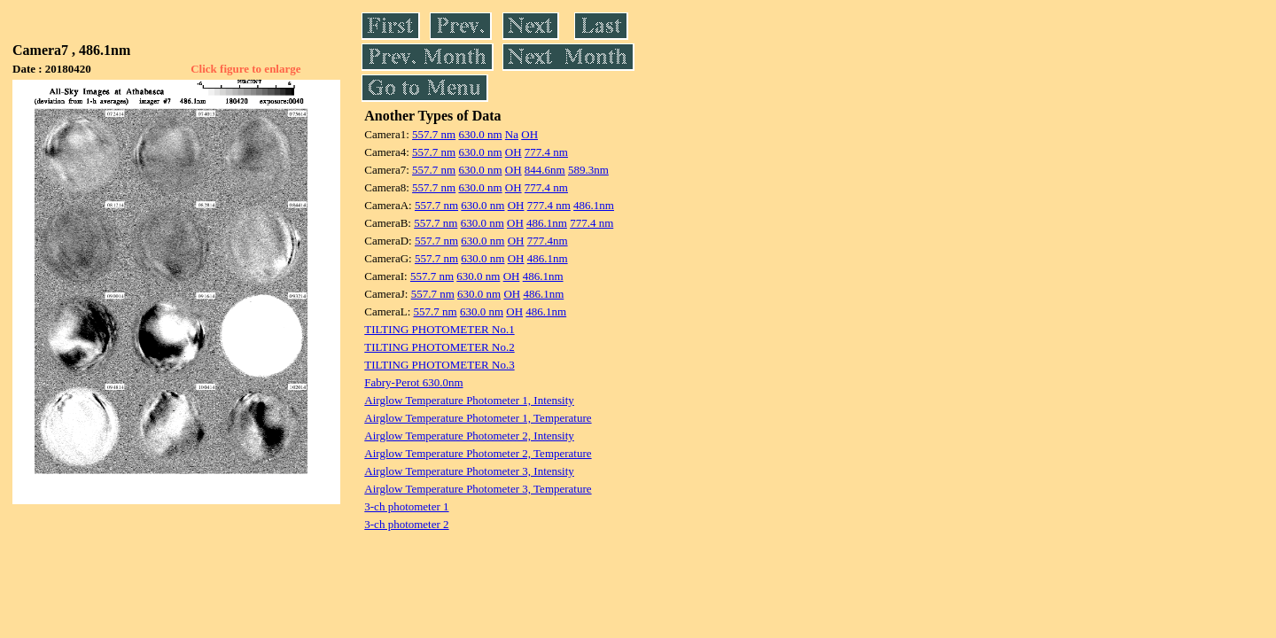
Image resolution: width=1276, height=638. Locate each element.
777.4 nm (546, 152)
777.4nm (547, 240)
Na (511, 134)
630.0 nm (480, 134)
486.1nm (593, 205)
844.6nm (545, 169)
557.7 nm (433, 134)
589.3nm (588, 169)
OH (529, 134)
